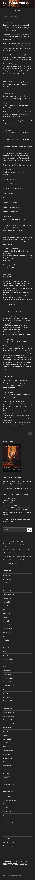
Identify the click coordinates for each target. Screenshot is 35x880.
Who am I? (7, 277)
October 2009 (7, 720)
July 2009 (6, 731)
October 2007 (7, 758)
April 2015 (6, 640)
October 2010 (7, 701)
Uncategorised (8, 823)
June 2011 (6, 689)
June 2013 (6, 651)
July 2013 (6, 648)
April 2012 (6, 667)
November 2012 (8, 663)
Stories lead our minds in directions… (15, 560)
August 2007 (7, 766)
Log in (5, 834)
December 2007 (8, 754)
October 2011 (7, 682)
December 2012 (8, 659)
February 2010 (7, 708)
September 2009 (8, 724)
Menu (17, 10)
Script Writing (7, 811)
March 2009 (7, 739)
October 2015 (7, 629)
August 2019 (7, 602)
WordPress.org (8, 846)
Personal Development (10, 800)
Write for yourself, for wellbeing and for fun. (17, 556)
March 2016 (7, 625)
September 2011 (8, 686)
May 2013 (6, 655)
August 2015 (7, 632)
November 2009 (8, 716)
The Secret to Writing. (12, 311)
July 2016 (6, 621)
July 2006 (6, 773)
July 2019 (6, 606)
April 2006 (6, 777)
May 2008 (6, 743)
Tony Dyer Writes (16, 2)
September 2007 (8, 762)
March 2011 (6, 697)
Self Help (6, 815)
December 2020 (8, 594)
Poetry (5, 804)
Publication (6, 808)
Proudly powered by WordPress (12, 875)
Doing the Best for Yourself (14, 341)
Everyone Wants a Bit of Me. (15, 219)
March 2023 (7, 579)
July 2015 (6, 636)
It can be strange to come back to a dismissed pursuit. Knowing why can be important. (17, 27)
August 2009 (7, 727)
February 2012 (7, 670)
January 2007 (7, 769)
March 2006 (7, 781)
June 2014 (6, 644)
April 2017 (6, 617)
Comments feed (8, 842)
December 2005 (8, 785)
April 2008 (6, 746)
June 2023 (6, 575)
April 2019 (6, 613)
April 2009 (6, 735)
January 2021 (7, 590)
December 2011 (8, 674)
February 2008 (8, 750)
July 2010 (6, 705)
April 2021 (6, 587)
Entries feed (7, 838)
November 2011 (8, 678)
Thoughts (6, 819)
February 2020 (8, 598)
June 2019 (6, 609)
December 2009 (8, 712)
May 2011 (6, 693)
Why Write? (8, 376)
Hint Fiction (6, 796)
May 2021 (6, 583)
